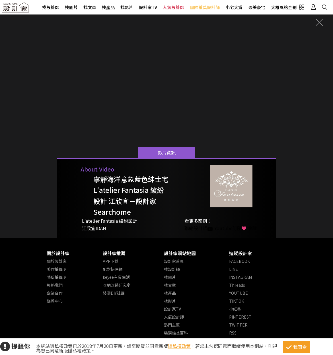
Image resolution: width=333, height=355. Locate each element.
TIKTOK (236, 301)
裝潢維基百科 (176, 333)
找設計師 (50, 7)
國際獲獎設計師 (205, 7)
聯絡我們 (55, 285)
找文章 (89, 7)
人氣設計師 (173, 7)
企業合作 (55, 293)
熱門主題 (172, 325)
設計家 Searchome (15, 9)
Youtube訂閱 (224, 228)
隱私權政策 (179, 345)
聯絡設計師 (195, 228)
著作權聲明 (57, 269)
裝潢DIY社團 (114, 293)
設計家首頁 (174, 261)
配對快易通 (113, 269)
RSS (233, 333)
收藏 (249, 228)
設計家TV (148, 7)
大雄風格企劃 (284, 7)
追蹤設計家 (240, 253)
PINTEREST (240, 317)
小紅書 (235, 309)
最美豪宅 (256, 7)
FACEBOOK (239, 261)
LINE (233, 269)
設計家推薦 (114, 253)
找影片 (126, 7)
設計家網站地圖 (180, 253)
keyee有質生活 (116, 277)
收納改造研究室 (117, 285)
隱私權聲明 (57, 277)
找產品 (108, 7)
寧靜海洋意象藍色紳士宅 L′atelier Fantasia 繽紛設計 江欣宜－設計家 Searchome (130, 195)
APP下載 (110, 261)
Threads (237, 285)
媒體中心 (55, 301)
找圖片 (71, 7)
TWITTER (238, 325)
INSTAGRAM (240, 277)
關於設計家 (58, 253)
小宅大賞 (233, 7)
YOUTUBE (238, 293)
